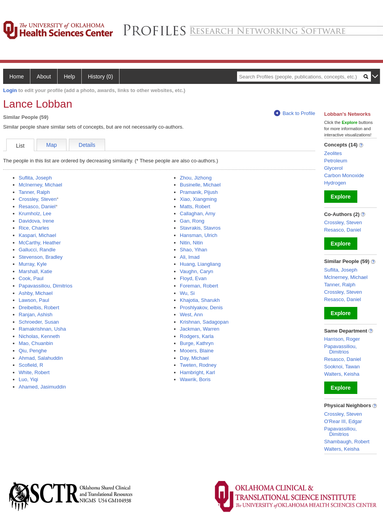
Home (16, 76)
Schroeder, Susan (39, 322)
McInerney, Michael (40, 185)
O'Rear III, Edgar (343, 421)
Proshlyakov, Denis (201, 307)
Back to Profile (294, 113)
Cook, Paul (31, 278)
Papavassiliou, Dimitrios (45, 286)
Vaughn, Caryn (196, 271)
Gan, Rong (192, 221)
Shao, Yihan (193, 250)
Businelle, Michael (200, 185)
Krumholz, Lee (35, 213)
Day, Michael (194, 358)
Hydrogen (335, 183)
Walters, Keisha (342, 374)
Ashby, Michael (36, 293)
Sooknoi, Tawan (342, 366)
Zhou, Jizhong (196, 178)
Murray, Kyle (33, 264)
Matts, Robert (195, 206)
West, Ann (191, 314)
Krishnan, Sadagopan (204, 322)
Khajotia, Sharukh (200, 300)
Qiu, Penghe (33, 351)
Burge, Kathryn (197, 343)
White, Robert (34, 372)
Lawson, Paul (34, 300)
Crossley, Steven (37, 199)
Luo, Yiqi (28, 379)
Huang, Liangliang (200, 264)
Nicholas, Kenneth (39, 336)
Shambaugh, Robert (346, 441)
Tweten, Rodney (198, 365)
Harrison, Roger (342, 339)
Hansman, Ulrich (198, 235)
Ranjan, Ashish (36, 314)
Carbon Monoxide (344, 175)
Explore (341, 196)
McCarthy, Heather (40, 243)
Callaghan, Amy (197, 213)
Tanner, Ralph (34, 192)
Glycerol (333, 168)
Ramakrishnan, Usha (42, 329)
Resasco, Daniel (37, 206)
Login (10, 90)
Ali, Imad (190, 257)
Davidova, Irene (36, 221)
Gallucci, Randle (37, 250)
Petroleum (335, 161)
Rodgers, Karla (197, 336)
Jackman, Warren (199, 329)
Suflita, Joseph (35, 178)
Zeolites (333, 153)
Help (69, 76)
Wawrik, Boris (195, 379)
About (44, 76)
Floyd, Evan (193, 278)
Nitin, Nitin (191, 243)
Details (87, 145)
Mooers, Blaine (197, 351)
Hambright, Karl (197, 372)
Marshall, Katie (35, 271)
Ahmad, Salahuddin (41, 358)
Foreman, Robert (199, 286)
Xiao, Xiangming (198, 199)
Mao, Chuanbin (36, 343)
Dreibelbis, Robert (39, 307)
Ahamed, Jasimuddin (42, 387)
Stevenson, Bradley (41, 257)
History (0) (100, 76)
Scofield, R (31, 365)
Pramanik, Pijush (199, 192)
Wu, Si (187, 293)
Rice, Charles (34, 228)
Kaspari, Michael (37, 235)
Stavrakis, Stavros (200, 228)
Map (51, 145)
